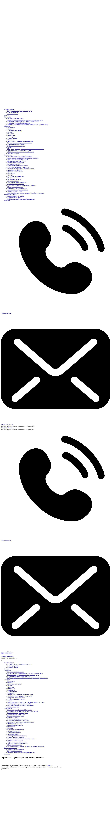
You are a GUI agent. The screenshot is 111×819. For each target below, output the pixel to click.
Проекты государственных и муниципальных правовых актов (25, 120)
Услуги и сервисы (9, 109)
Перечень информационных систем (17, 165)
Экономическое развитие (14, 170)
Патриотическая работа (14, 179)
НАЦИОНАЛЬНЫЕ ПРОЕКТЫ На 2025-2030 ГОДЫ (22, 158)
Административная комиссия (15, 184)
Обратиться (49, 765)
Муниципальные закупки (14, 191)
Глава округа (11, 136)
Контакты (7, 200)
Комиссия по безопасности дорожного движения (21, 185)
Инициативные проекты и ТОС (16, 161)
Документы (7, 117)
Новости (6, 115)
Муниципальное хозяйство (15, 171)
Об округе (7, 126)
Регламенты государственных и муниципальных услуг (23, 121)
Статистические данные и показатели (18, 167)
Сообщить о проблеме (7, 427)
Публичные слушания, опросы (16, 146)
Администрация (12, 138)
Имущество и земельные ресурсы (17, 188)
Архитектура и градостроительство (17, 190)
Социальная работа (13, 181)
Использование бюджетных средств (17, 159)
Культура (10, 174)
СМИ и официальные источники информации (20, 152)
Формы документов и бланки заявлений (18, 123)
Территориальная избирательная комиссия (19, 143)
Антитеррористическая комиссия (16, 182)
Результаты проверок (13, 164)
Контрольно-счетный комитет (16, 144)
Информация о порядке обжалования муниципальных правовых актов (27, 124)
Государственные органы (14, 197)
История (9, 132)
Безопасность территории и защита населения (20, 168)
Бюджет (9, 147)
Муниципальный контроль (15, 187)
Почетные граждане (13, 153)
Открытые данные (12, 114)
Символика (10, 133)
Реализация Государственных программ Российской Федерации (25, 193)
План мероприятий (12, 112)
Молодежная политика (13, 178)
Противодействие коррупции (15, 162)
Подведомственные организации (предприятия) (21, 199)
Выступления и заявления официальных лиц (20, 141)
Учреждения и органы (10, 194)
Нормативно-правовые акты (15, 118)
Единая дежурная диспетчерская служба (19, 150)
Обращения (10, 140)
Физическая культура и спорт (15, 176)
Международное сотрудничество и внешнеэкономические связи (25, 149)
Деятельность (8, 155)
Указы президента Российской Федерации (19, 156)
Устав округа (11, 127)
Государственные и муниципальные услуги (19, 111)
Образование (11, 173)
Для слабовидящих (6, 653)
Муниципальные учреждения (15, 196)
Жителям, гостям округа (14, 130)
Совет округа (11, 135)
